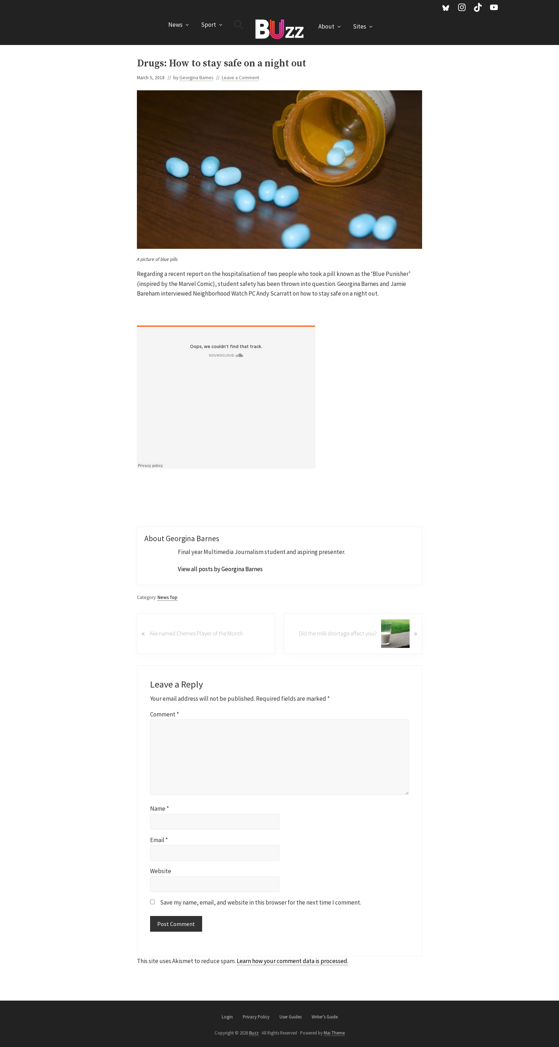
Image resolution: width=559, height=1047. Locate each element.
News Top (168, 597)
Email (159, 840)
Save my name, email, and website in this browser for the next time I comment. (260, 902)
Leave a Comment (240, 78)
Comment (164, 714)
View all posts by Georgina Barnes (220, 569)
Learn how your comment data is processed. (292, 961)
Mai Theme (334, 1033)
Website (160, 871)
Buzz (253, 1033)
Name (159, 808)
